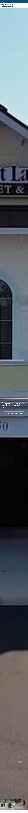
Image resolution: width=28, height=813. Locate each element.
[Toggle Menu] (25, 5)
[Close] (24, 800)
